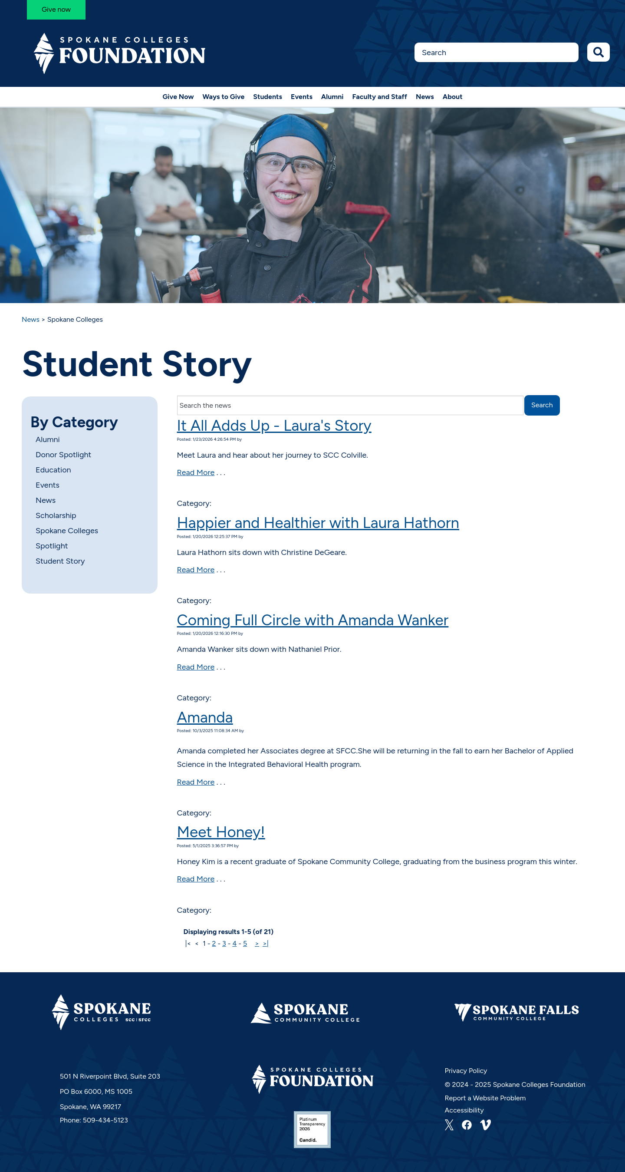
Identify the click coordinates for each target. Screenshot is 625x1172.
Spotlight (52, 546)
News (425, 96)
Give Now (178, 96)
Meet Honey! (221, 832)
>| (266, 943)
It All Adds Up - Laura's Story (274, 425)
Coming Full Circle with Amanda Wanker (313, 620)
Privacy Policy (466, 1070)
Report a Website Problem (485, 1098)
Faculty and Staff (380, 96)
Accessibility (464, 1110)
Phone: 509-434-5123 (94, 1120)
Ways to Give (224, 96)
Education (53, 470)
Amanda (205, 717)
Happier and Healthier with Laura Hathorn (318, 523)
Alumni (332, 96)
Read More (196, 472)
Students (267, 96)
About (453, 96)
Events (301, 96)
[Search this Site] (496, 52)
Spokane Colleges (67, 530)
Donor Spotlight (63, 454)
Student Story (60, 561)
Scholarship (56, 515)
